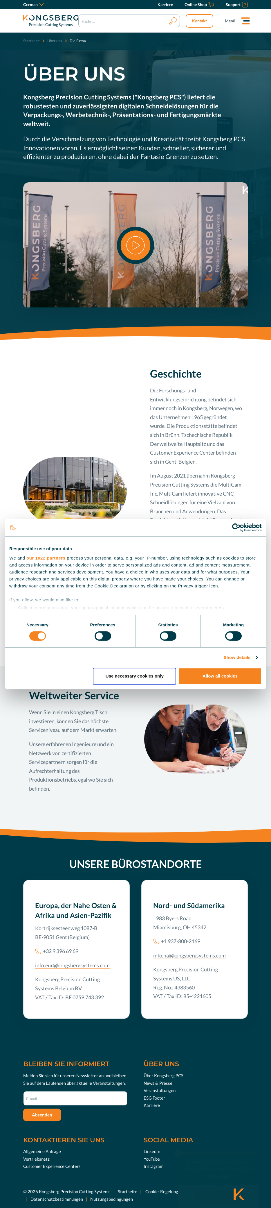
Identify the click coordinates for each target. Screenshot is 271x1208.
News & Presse (158, 1083)
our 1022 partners (45, 557)
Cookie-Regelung (161, 1191)
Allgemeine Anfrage (42, 1151)
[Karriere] (165, 4)
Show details (237, 657)
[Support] (237, 4)
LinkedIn (152, 1151)
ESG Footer (154, 1097)
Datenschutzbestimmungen (56, 1199)
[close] (178, 1145)
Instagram (153, 1166)
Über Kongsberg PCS (163, 1075)
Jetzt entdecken (223, 1188)
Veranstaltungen (160, 1090)
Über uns (54, 40)
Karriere (152, 1105)
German (33, 4)
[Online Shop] (199, 4)
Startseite (31, 40)
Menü (230, 20)
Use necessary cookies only (135, 675)
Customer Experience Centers (52, 1166)
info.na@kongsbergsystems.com (189, 955)
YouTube (152, 1158)
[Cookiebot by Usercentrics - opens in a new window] (236, 527)
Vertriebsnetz (36, 1158)
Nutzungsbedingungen (111, 1199)
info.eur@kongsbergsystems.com (72, 965)
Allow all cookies (220, 675)
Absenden (42, 1114)
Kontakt (199, 20)
